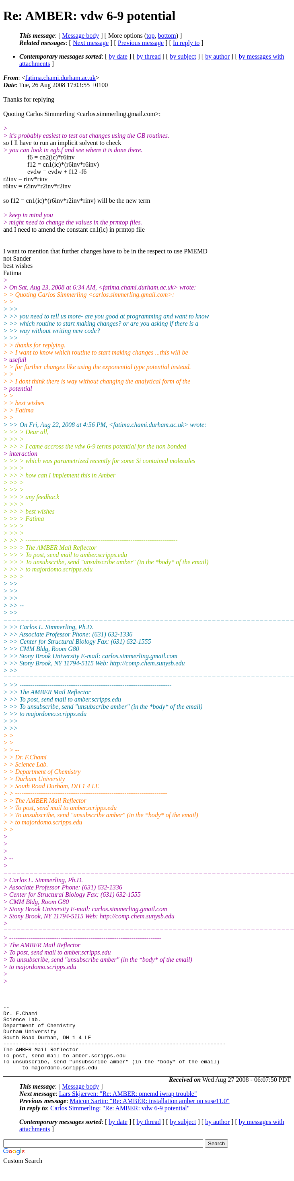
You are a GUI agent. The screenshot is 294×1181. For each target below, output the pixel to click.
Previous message (141, 42)
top (150, 35)
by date (118, 56)
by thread (149, 56)
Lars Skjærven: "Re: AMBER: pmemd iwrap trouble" (128, 1106)
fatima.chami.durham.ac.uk (60, 77)
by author (217, 56)
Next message (91, 42)
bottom (167, 35)
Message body (80, 35)
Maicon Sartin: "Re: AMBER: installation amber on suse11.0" (149, 1114)
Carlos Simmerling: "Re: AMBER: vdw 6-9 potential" (119, 1121)
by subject (183, 56)
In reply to (186, 42)
